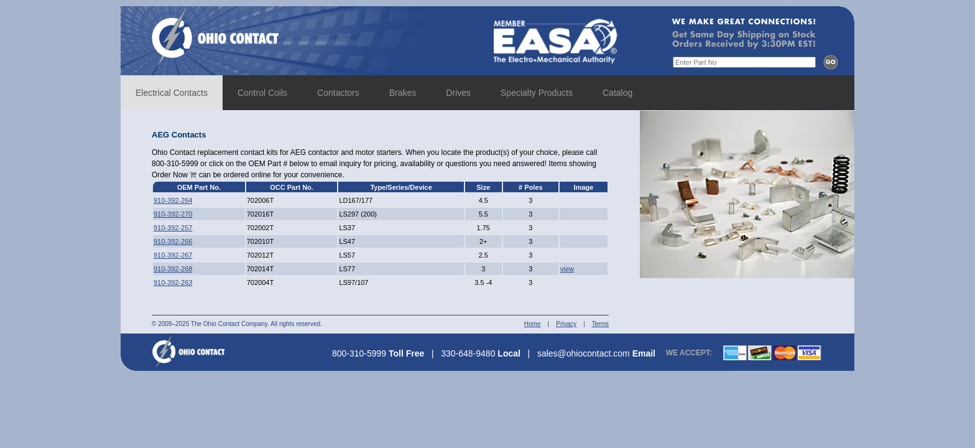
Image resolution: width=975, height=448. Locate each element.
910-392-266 (173, 241)
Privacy (566, 323)
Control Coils (262, 93)
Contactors (338, 93)
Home (532, 323)
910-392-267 (173, 255)
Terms (600, 323)
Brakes (403, 93)
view (567, 269)
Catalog (617, 93)
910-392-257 (173, 227)
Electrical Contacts (172, 93)
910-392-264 (173, 200)
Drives (458, 93)
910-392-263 (173, 282)
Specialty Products (537, 93)
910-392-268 (173, 269)
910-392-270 (173, 214)
